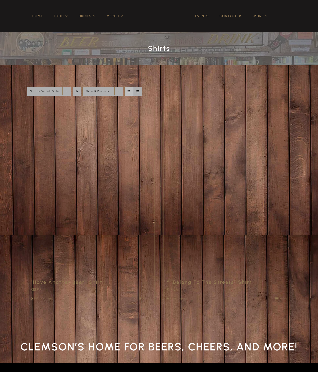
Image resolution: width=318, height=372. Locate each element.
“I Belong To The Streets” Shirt (209, 282)
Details (146, 298)
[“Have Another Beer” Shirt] (90, 191)
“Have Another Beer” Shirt (66, 282)
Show (97, 91)
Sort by (45, 91)
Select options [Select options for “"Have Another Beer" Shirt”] (43, 298)
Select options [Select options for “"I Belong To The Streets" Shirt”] (179, 298)
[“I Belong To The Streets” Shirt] (227, 191)
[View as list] (137, 91)
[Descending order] (77, 91)
